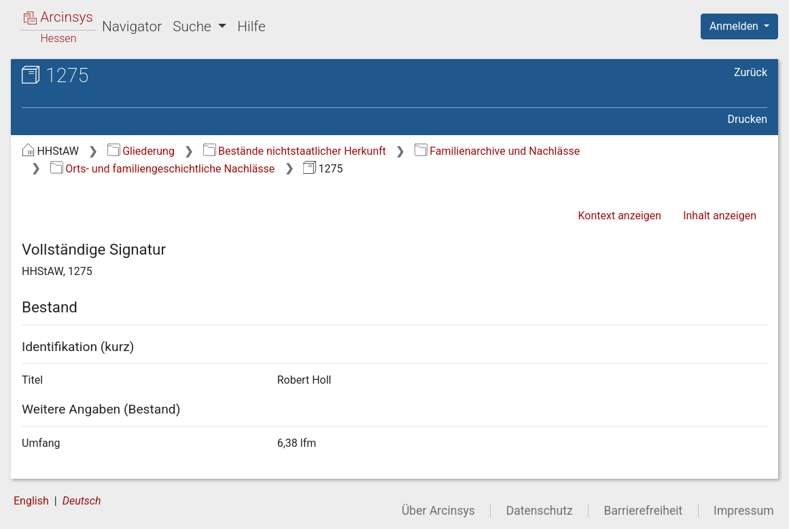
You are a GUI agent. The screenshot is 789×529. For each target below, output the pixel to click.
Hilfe (251, 26)
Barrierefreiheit (643, 510)
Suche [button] (194, 26)
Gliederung (141, 151)
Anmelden (735, 26)
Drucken (747, 119)
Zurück (750, 72)
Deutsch (82, 500)
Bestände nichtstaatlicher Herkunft (294, 151)
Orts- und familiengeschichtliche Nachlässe (162, 168)
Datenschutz (539, 510)
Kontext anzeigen (619, 215)
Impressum (744, 510)
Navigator (132, 26)
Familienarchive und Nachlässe (497, 151)
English (31, 500)
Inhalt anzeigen (719, 215)
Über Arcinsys (438, 510)
